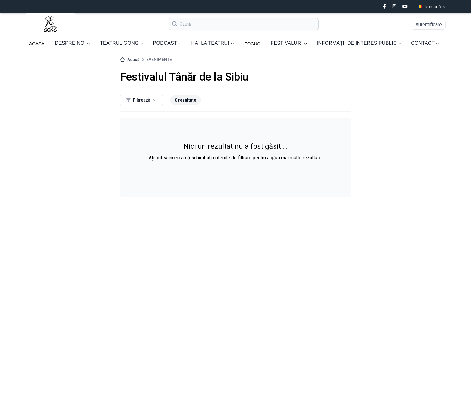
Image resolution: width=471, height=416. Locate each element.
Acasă (133, 59)
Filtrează (141, 100)
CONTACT (425, 43)
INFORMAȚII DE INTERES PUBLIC (359, 43)
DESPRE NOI (72, 43)
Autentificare (428, 24)
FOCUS (252, 43)
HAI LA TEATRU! (212, 43)
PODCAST (167, 43)
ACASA (36, 43)
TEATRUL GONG (122, 43)
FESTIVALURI (289, 43)
